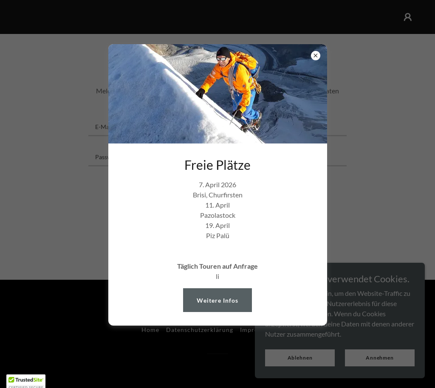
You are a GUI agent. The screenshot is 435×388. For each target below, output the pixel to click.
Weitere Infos (217, 300)
